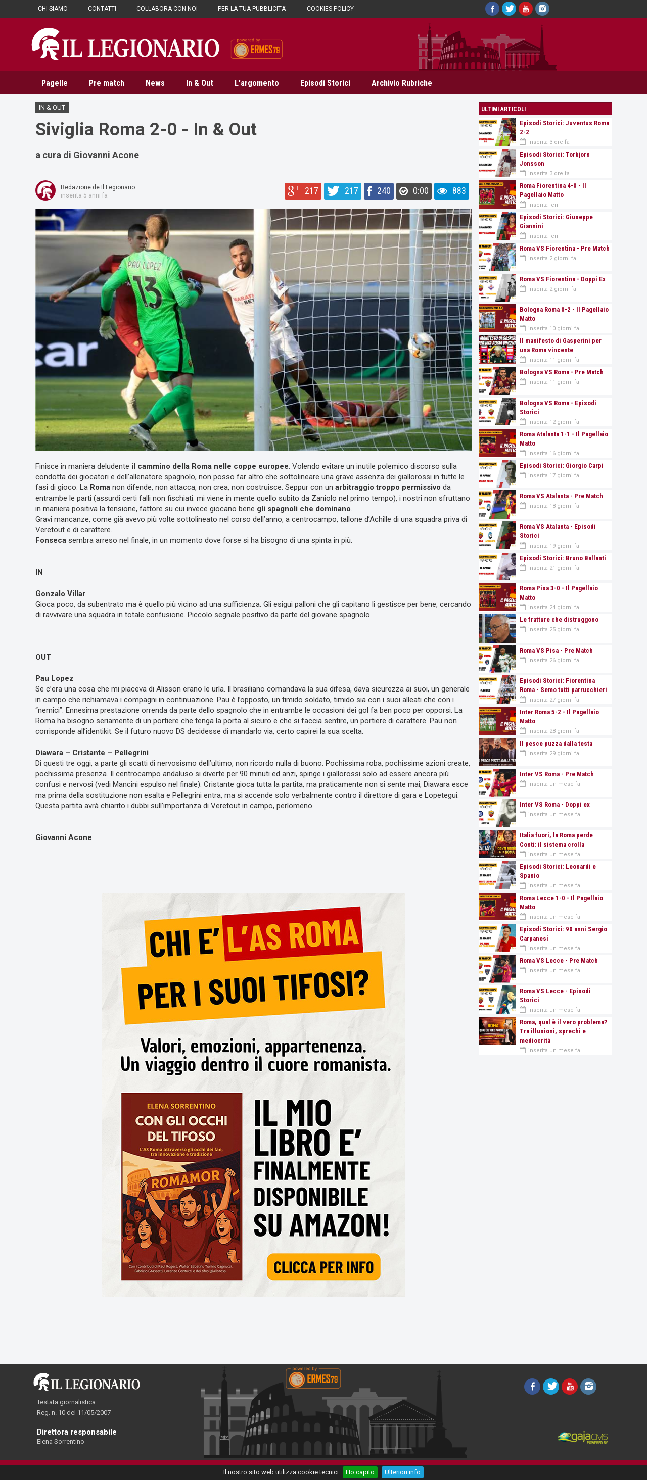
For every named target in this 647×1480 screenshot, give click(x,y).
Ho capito (360, 1472)
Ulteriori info (403, 1472)
